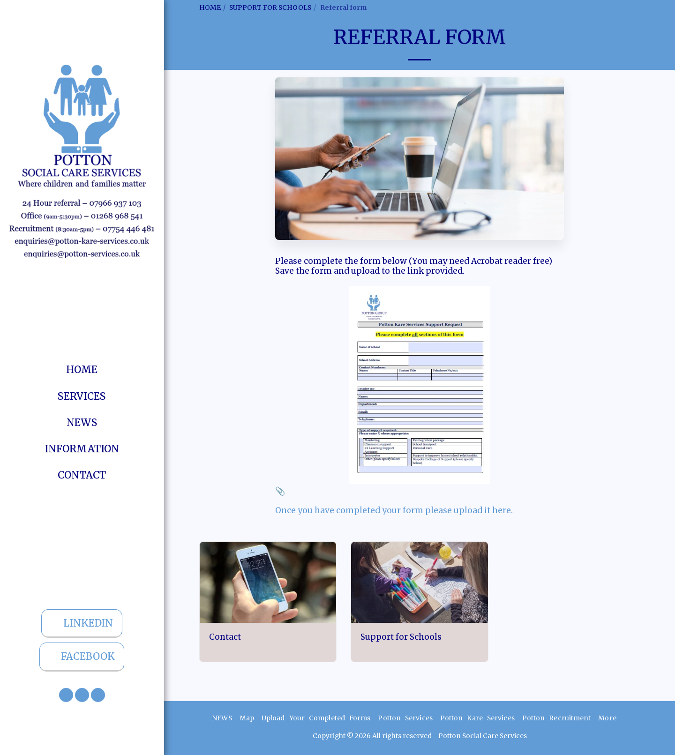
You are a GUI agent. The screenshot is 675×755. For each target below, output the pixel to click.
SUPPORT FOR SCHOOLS (270, 7)
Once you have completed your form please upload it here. (394, 510)
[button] (66, 695)
